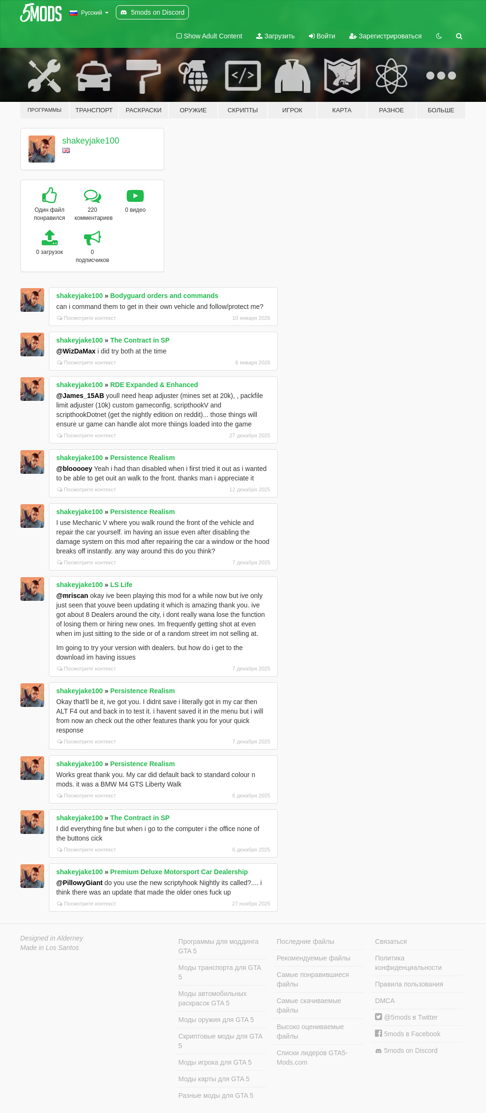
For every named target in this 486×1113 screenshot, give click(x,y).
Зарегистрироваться (385, 36)
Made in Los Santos (49, 947)
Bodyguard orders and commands (164, 295)
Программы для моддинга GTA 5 (218, 946)
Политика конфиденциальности (408, 962)
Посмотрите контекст (86, 318)
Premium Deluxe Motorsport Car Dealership (179, 872)
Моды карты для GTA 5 (214, 1079)
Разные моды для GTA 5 (215, 1095)
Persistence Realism (142, 457)
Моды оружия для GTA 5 (216, 1019)
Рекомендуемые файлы (313, 958)
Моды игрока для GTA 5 (215, 1062)
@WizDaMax (76, 351)
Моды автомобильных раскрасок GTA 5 (212, 998)
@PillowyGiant (79, 883)
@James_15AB (80, 395)
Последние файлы (305, 941)
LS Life (121, 584)
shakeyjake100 (90, 140)
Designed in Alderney (52, 938)
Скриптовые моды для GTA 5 (220, 1041)
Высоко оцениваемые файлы (310, 1031)
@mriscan (72, 595)
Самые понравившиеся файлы (313, 979)
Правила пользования (409, 984)
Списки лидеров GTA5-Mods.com (312, 1057)
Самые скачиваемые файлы (309, 1005)
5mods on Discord (406, 1051)
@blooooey (74, 468)
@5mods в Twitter (406, 1017)
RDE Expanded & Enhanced (154, 385)
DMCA (384, 1000)
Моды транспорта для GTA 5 (219, 972)
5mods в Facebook (407, 1034)
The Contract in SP (139, 340)
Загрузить (275, 36)
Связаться (391, 941)
